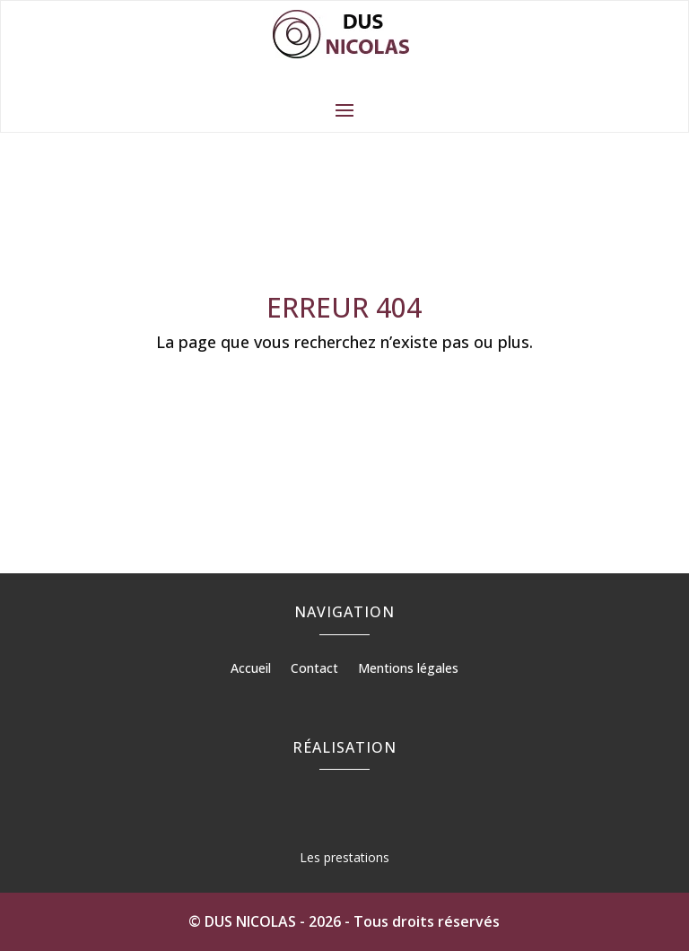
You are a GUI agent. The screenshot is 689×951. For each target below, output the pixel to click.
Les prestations (344, 857)
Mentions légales (408, 669)
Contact (314, 669)
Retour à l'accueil (344, 396)
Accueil (251, 669)
